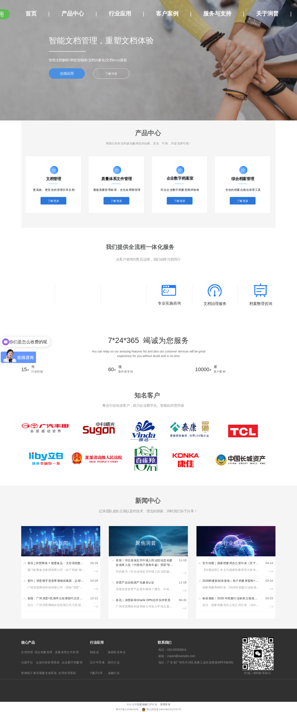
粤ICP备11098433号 (128, 709)
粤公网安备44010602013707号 (163, 709)
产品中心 (72, 14)
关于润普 (267, 14)
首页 (31, 14)
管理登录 (165, 704)
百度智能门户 (144, 704)
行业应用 (120, 14)
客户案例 (167, 14)
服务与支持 (217, 14)
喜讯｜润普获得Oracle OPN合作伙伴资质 (143, 600)
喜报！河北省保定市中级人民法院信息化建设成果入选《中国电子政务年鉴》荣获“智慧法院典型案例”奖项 (144, 565)
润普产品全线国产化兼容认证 (135, 582)
